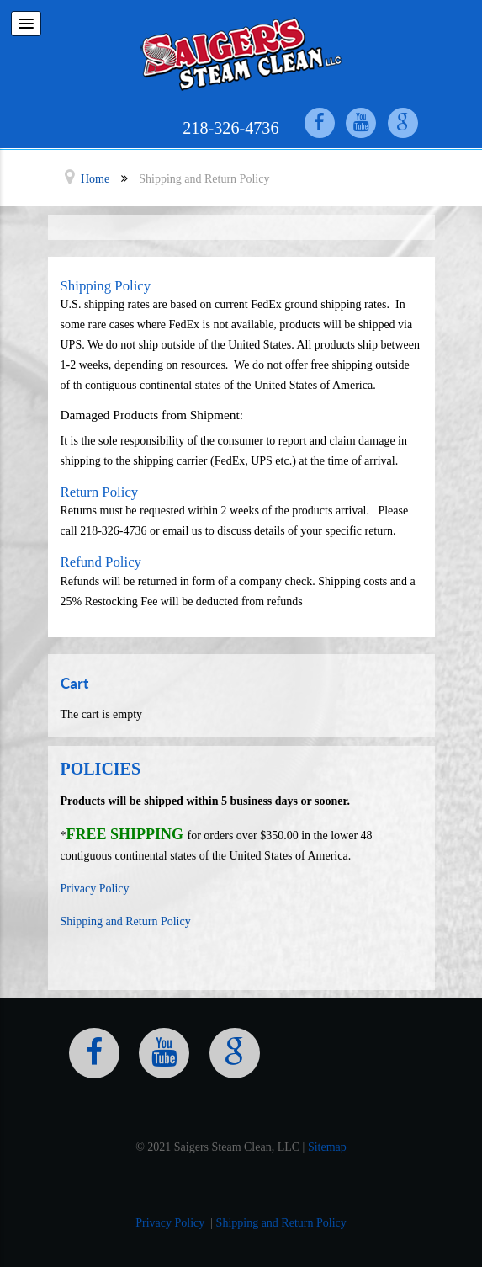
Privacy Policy (95, 888)
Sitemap (327, 1147)
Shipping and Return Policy (126, 921)
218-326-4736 (230, 128)
